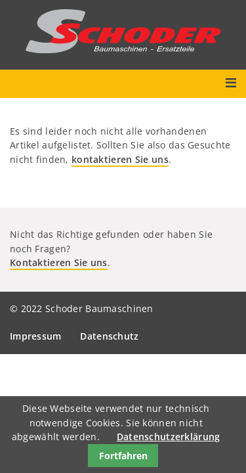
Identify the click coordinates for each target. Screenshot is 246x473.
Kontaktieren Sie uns (59, 262)
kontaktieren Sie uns (120, 159)
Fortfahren (123, 455)
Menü (230, 83)
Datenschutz (109, 336)
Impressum (36, 336)
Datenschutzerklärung (168, 436)
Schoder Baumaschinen (123, 31)
